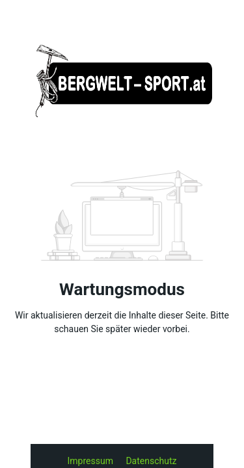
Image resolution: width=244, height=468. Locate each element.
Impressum (92, 461)
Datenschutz (151, 461)
